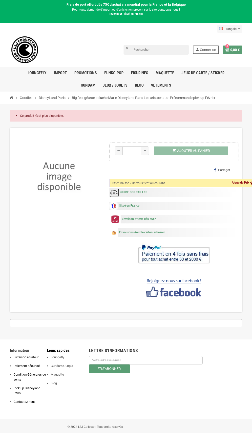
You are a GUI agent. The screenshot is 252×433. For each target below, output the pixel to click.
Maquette (57, 374)
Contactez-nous (25, 402)
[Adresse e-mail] (146, 360)
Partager (222, 170)
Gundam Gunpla (62, 366)
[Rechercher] (156, 50)
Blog (54, 383)
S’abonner (109, 369)
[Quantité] (131, 151)
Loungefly (57, 357)
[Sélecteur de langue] (229, 29)
